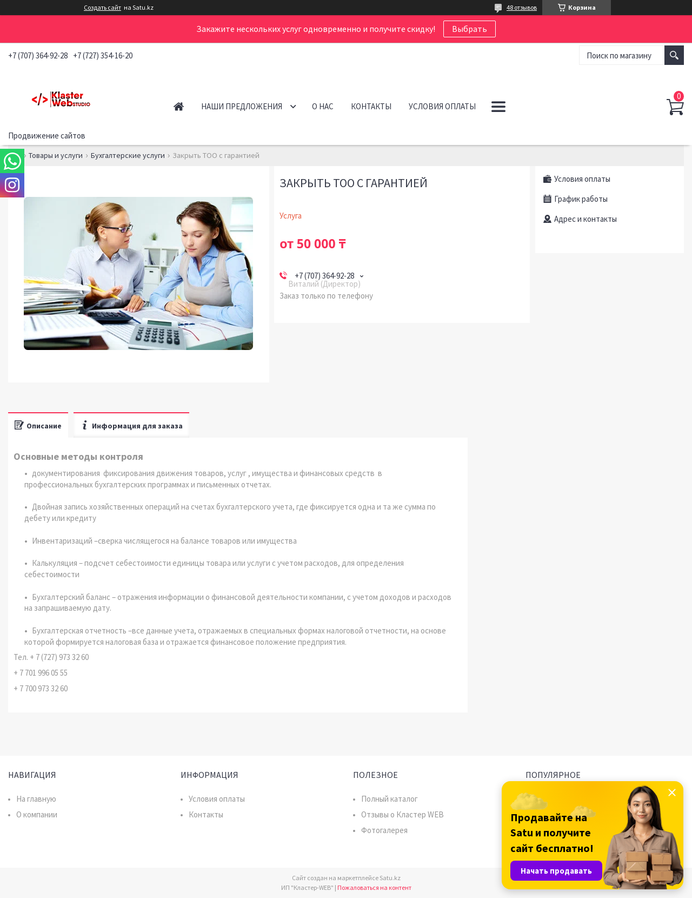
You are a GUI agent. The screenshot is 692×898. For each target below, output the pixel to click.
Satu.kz (390, 878)
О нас (323, 106)
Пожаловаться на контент (374, 887)
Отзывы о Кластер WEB (402, 814)
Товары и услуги (56, 155)
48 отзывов (522, 7)
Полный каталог (389, 799)
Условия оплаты (442, 106)
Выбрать (469, 28)
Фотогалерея (384, 830)
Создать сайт (102, 7)
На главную (36, 799)
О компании (36, 814)
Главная (178, 106)
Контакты (371, 106)
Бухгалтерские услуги (128, 155)
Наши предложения (241, 106)
